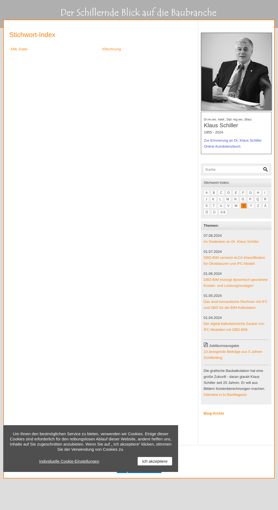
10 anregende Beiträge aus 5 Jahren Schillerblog (233, 355)
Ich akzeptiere (155, 461)
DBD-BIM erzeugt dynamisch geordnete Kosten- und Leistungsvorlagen (236, 283)
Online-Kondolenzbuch (222, 146)
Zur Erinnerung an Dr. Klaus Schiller (233, 140)
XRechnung (111, 49)
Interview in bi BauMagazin (225, 395)
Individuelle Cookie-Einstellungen (69, 461)
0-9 (222, 212)
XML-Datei (18, 49)
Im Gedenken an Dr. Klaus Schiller (231, 242)
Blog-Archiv (214, 413)
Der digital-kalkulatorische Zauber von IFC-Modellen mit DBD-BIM (234, 327)
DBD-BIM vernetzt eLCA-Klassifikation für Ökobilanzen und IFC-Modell (234, 261)
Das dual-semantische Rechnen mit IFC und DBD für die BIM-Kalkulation (236, 305)
